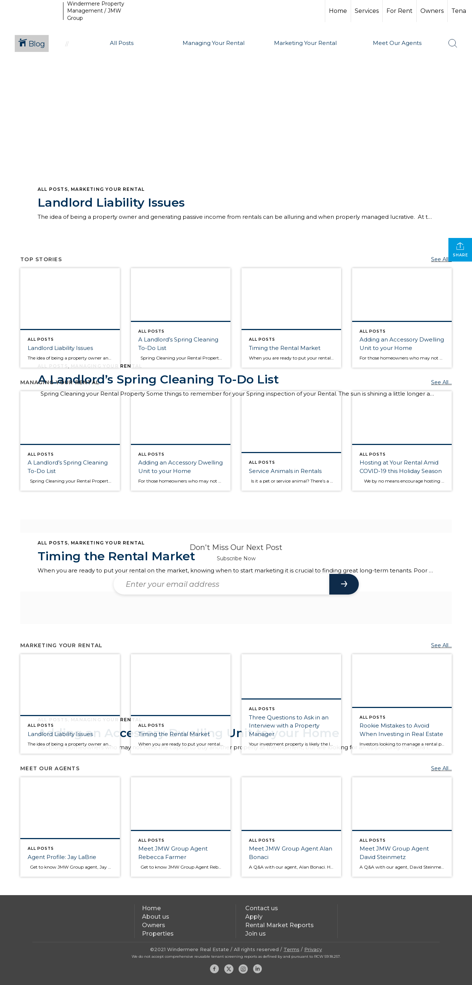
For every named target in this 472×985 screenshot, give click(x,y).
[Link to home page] (32, 11)
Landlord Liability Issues (111, 202)
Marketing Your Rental (108, 189)
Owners (432, 10)
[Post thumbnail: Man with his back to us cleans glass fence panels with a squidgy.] (180, 318)
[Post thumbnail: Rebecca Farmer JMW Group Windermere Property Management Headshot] (180, 827)
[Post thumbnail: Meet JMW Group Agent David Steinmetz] (402, 827)
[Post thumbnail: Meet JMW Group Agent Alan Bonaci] (291, 827)
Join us (255, 933)
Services (367, 10)
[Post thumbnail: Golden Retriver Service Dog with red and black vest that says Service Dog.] (291, 441)
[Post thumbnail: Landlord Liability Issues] (70, 318)
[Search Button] (453, 43)
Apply (254, 916)
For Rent (399, 10)
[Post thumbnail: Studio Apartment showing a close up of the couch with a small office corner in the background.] (402, 318)
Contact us (261, 908)
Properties (158, 933)
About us (155, 916)
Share (460, 249)
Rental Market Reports (279, 925)
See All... (441, 259)
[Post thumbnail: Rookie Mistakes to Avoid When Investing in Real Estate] (402, 704)
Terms (291, 949)
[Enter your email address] (221, 584)
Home (338, 10)
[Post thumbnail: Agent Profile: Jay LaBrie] (70, 827)
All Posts (53, 189)
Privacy (313, 949)
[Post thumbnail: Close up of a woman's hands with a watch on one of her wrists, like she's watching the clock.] (291, 318)
